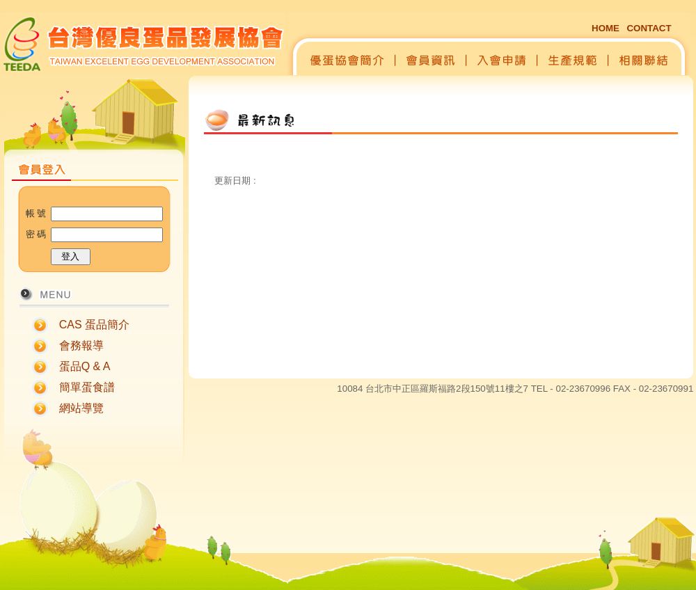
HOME (605, 28)
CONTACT (648, 28)
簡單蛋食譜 (87, 387)
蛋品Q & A (85, 366)
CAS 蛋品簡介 (94, 324)
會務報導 (81, 345)
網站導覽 (81, 408)
